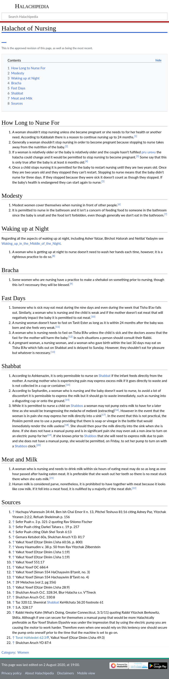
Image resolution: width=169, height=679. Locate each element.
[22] (134, 488)
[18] (66, 424)
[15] (67, 399)
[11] (57, 326)
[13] (53, 351)
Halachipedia (32, 6)
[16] (116, 409)
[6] (119, 204)
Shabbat (104, 376)
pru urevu (148, 152)
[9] (71, 283)
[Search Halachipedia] (84, 16)
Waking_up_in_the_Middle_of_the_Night (31, 243)
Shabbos (77, 406)
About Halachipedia (39, 673)
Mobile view (86, 673)
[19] (49, 435)
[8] (53, 255)
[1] (135, 136)
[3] (137, 156)
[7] (165, 214)
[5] (103, 181)
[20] (38, 445)
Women (23, 652)
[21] (51, 477)
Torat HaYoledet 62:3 (30, 638)
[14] (68, 384)
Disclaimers (65, 673)
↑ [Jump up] (13, 512)
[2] (66, 146)
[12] (70, 336)
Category (8, 652)
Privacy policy (12, 673)
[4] (86, 161)
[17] (103, 414)
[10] (93, 316)
